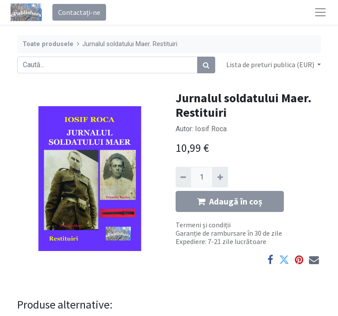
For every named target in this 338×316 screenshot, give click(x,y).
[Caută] (206, 65)
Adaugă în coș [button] (229, 201)
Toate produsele (47, 44)
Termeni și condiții (203, 224)
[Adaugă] (220, 177)
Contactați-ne (79, 12)
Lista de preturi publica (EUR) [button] (271, 64)
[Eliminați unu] (183, 177)
